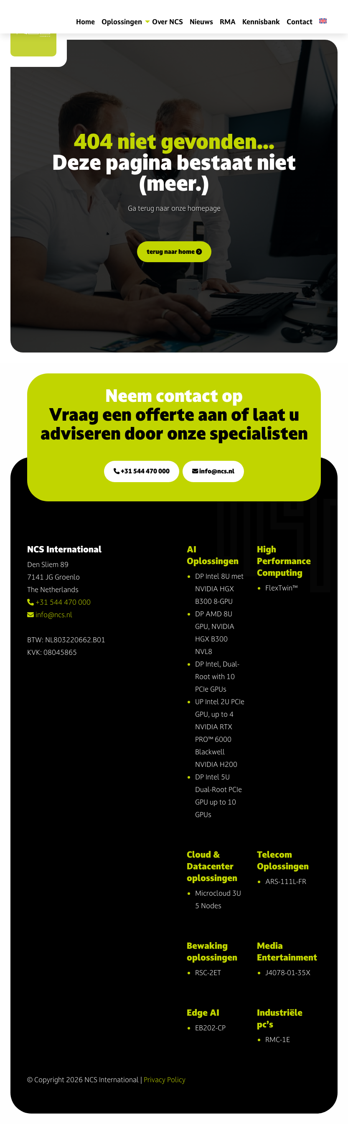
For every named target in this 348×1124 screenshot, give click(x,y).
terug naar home (174, 251)
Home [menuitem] (85, 21)
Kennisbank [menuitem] (261, 21)
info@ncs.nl (213, 471)
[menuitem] (326, 21)
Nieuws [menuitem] (201, 21)
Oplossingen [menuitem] (122, 21)
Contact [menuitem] (299, 21)
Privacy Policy (164, 1079)
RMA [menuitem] (228, 21)
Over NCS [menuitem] (167, 21)
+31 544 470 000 (142, 471)
